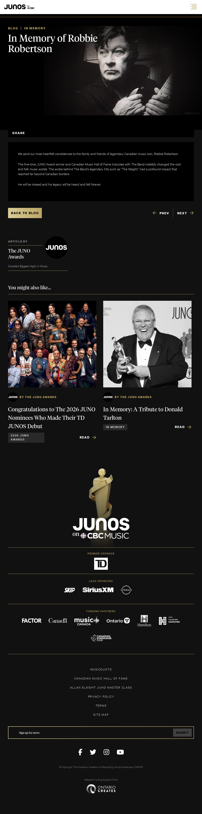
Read (85, 437)
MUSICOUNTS (101, 669)
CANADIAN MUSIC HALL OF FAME (101, 678)
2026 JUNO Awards (20, 437)
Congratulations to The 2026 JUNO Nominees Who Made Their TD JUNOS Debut (51, 418)
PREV (164, 213)
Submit (182, 732)
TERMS (101, 705)
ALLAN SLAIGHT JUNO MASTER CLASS (101, 687)
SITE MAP (100, 714)
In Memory (35, 28)
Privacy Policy (101, 696)
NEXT (182, 213)
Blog (13, 28)
